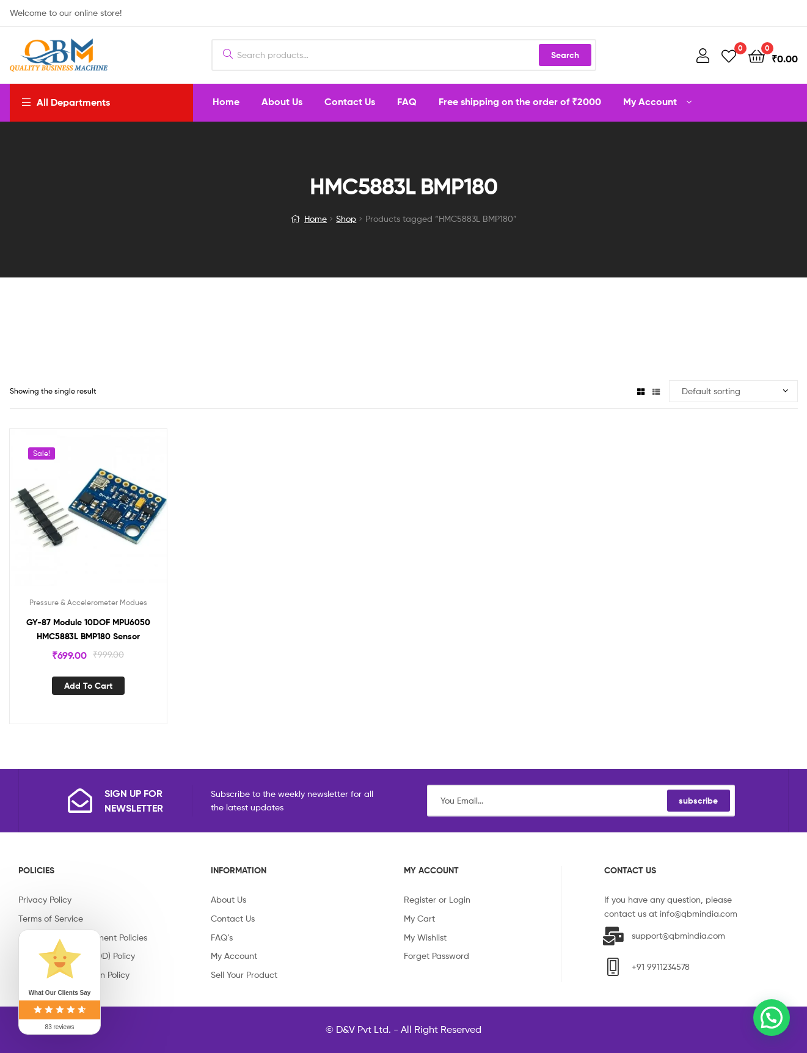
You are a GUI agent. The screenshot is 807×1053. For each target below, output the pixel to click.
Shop (346, 218)
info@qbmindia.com (698, 913)
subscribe (698, 800)
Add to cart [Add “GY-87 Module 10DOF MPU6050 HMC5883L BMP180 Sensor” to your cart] (88, 685)
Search (565, 55)
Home (315, 218)
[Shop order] (733, 391)
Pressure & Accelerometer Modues (88, 602)
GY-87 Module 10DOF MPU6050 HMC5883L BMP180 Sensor (88, 629)
